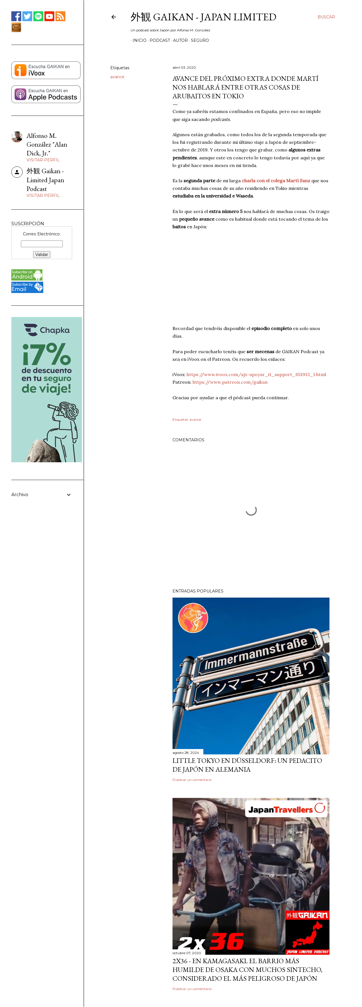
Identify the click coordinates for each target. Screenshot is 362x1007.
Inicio (138, 40)
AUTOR (178, 40)
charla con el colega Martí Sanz (276, 180)
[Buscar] (326, 17)
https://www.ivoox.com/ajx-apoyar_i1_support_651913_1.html (256, 374)
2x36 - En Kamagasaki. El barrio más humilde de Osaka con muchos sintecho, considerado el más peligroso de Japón (247, 969)
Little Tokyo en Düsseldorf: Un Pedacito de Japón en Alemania (247, 765)
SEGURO (198, 40)
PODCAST (158, 40)
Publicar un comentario (192, 780)
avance (117, 76)
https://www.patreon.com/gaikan (230, 382)
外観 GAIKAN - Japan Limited (203, 16)
